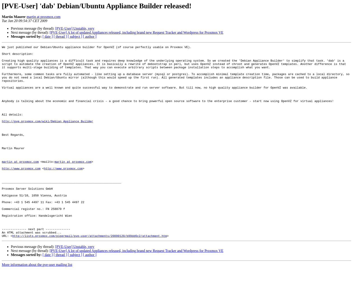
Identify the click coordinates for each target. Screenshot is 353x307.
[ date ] (48, 36)
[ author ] (90, 36)
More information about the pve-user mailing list (37, 303)
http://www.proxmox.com (21, 193)
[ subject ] (75, 36)
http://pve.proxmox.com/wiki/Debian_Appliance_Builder (47, 137)
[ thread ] (60, 36)
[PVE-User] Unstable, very (74, 28)
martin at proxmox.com (44, 17)
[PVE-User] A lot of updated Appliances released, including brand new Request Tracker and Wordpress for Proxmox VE (136, 32)
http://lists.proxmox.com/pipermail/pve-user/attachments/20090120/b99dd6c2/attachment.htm (89, 274)
